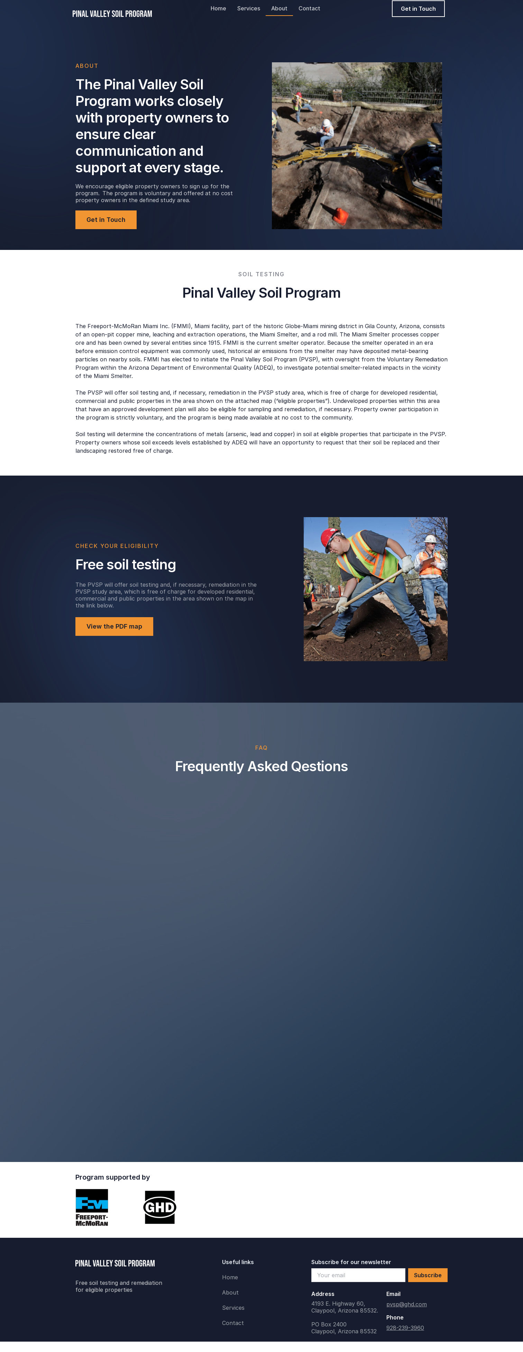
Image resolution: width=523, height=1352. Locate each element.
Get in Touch (418, 8)
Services (248, 8)
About (279, 8)
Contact (309, 8)
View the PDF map (114, 626)
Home (218, 8)
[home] (112, 8)
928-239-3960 (405, 1327)
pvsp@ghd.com (406, 1304)
